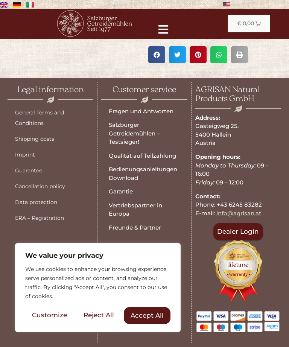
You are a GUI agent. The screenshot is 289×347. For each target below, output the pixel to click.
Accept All (147, 315)
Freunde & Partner (135, 227)
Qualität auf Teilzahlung (142, 155)
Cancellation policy (40, 186)
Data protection (36, 202)
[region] (98, 288)
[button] (156, 54)
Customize (49, 315)
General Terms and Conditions (39, 117)
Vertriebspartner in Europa (135, 210)
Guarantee (28, 170)
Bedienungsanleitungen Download (143, 173)
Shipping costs (34, 138)
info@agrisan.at (238, 213)
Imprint (25, 154)
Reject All (99, 315)
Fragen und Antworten (141, 111)
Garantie (121, 191)
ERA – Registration (39, 218)
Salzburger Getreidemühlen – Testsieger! (134, 133)
